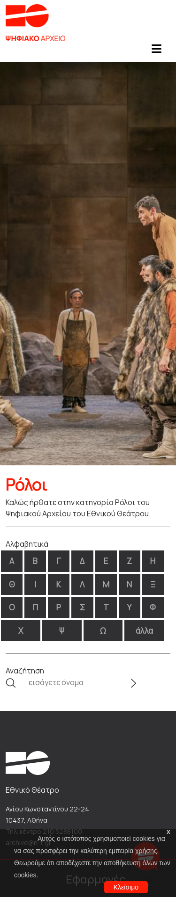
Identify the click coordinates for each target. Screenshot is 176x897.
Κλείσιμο (126, 887)
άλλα (144, 630)
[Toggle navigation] (156, 51)
